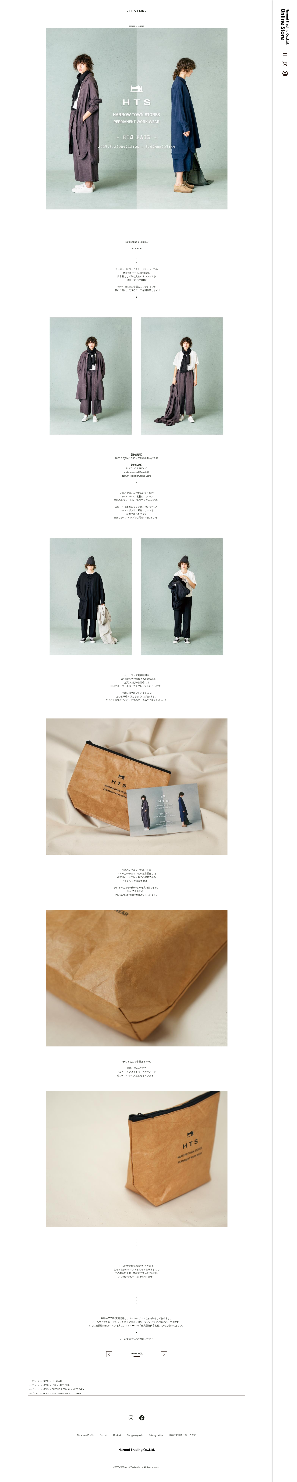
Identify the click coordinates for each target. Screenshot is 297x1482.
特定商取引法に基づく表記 (182, 1435)
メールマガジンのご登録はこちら (137, 1339)
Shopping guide (135, 1435)
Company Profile (85, 1435)
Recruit (103, 1435)
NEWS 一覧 (136, 1353)
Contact (117, 1435)
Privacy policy (156, 1435)
